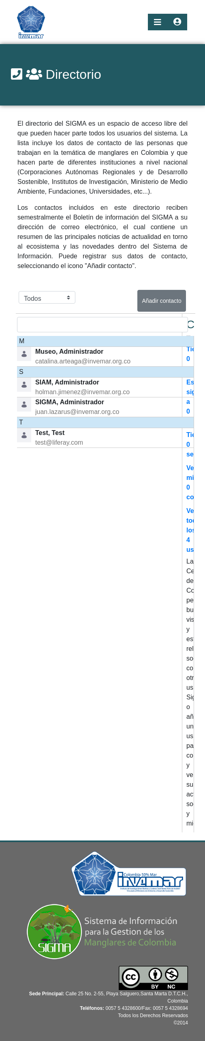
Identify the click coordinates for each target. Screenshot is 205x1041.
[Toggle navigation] (157, 22)
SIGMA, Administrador (69, 402)
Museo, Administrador (69, 351)
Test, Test (49, 432)
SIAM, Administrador (67, 382)
